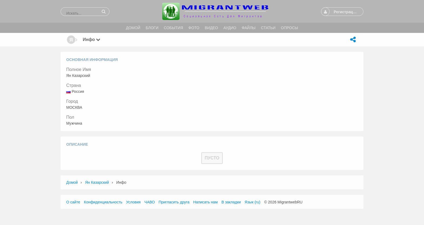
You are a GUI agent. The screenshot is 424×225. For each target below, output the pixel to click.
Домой (72, 182)
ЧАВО (149, 202)
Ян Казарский (97, 182)
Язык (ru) (252, 202)
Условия (133, 202)
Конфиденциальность (103, 202)
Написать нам (205, 202)
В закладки (231, 202)
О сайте (73, 202)
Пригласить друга (173, 202)
